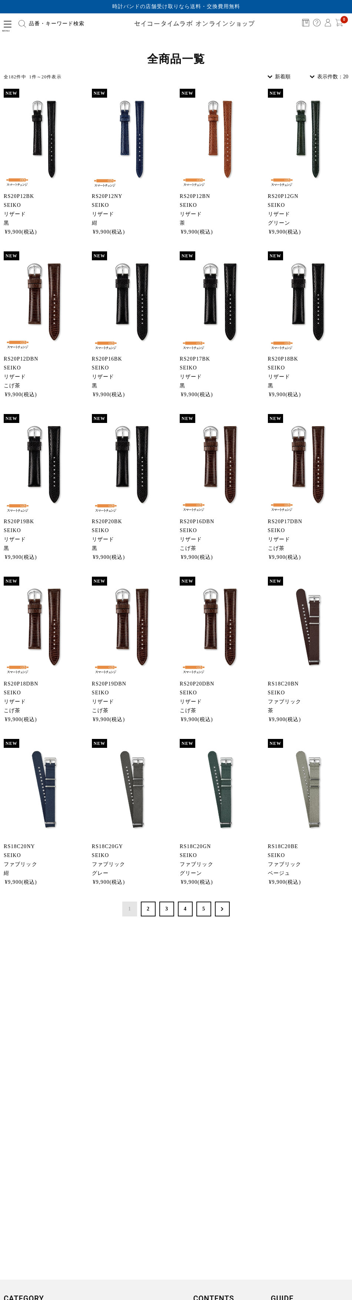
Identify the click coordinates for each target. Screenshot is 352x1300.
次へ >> (222, 909)
